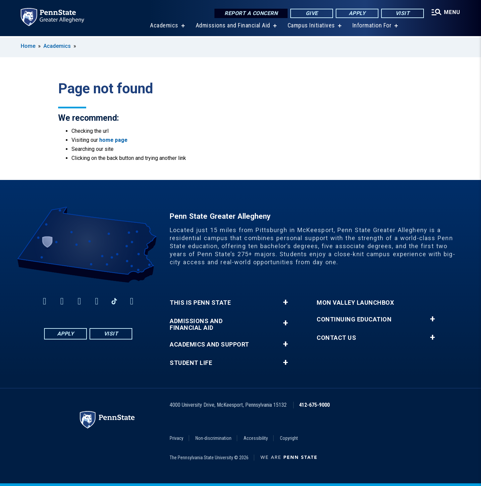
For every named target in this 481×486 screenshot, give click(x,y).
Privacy (176, 438)
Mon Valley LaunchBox (355, 302)
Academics (164, 26)
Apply (357, 13)
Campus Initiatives (311, 26)
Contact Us (336, 337)
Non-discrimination (213, 438)
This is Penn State (200, 302)
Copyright (289, 438)
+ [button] (285, 302)
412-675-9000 (314, 405)
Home (28, 46)
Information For (372, 26)
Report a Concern (251, 13)
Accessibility (256, 438)
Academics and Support (209, 344)
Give (312, 13)
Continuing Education (354, 319)
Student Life (191, 363)
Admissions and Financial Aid (233, 26)
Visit (402, 13)
